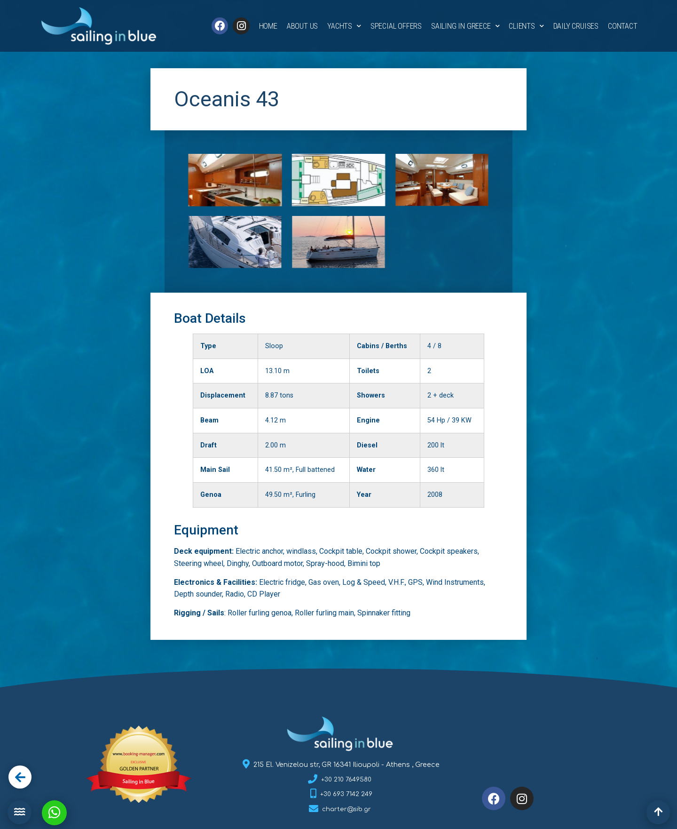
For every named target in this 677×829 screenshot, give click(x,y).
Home (268, 26)
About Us (302, 26)
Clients (526, 26)
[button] (19, 812)
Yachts (344, 26)
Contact (623, 26)
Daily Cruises (575, 26)
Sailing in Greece (465, 26)
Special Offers (396, 26)
